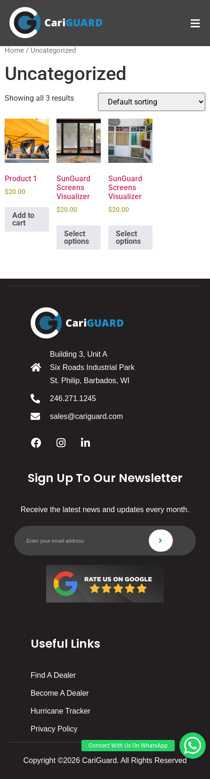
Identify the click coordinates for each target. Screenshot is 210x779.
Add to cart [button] (23, 219)
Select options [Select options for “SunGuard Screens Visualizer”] (76, 237)
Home (14, 50)
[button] (192, 745)
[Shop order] (151, 102)
